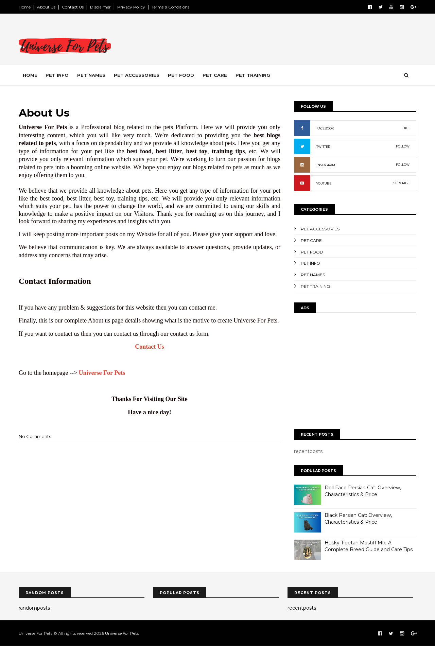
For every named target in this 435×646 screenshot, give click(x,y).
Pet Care (215, 75)
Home (25, 7)
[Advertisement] (292, 40)
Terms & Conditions (170, 7)
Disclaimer (100, 7)
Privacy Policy (131, 7)
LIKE (406, 128)
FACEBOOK (325, 128)
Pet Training (253, 75)
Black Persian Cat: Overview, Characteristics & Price (358, 518)
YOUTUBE (323, 183)
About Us (46, 7)
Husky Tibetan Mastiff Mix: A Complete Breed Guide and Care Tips (369, 546)
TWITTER (323, 147)
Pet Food (181, 75)
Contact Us (73, 7)
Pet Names (91, 75)
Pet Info (57, 75)
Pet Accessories (136, 75)
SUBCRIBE (402, 183)
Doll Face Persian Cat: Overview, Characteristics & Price (363, 491)
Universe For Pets (102, 372)
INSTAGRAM (325, 165)
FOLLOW (403, 146)
